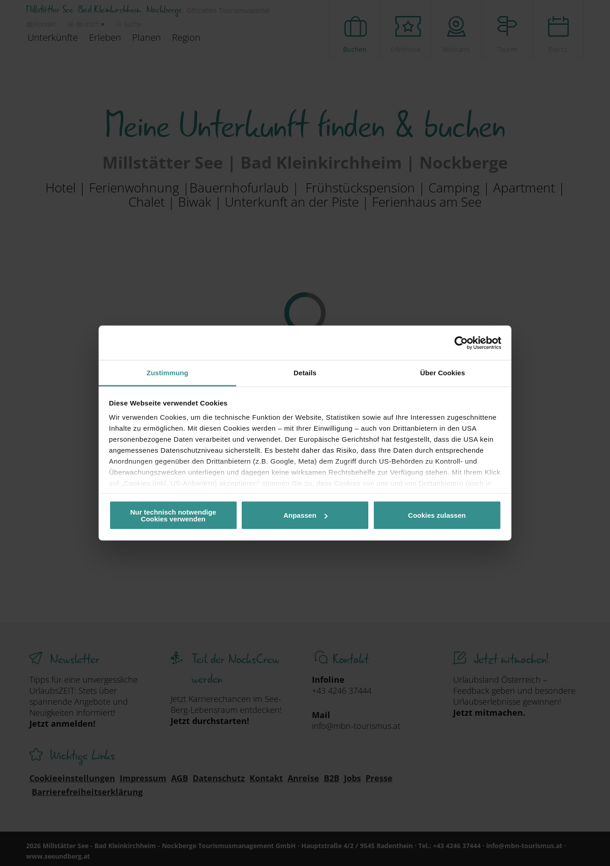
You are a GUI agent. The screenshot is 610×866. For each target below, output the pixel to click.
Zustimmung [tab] (168, 373)
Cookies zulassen (437, 515)
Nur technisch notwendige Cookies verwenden (173, 515)
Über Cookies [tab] (442, 373)
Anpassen (305, 515)
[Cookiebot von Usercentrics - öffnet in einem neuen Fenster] (461, 343)
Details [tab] (305, 373)
